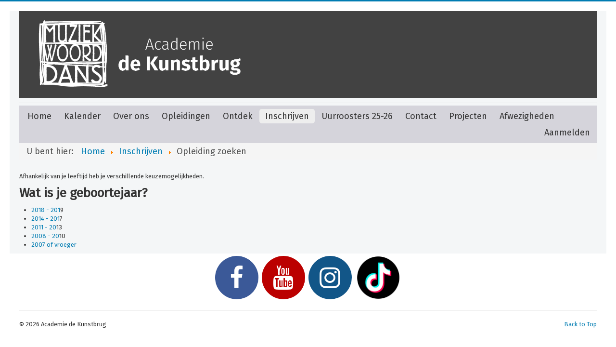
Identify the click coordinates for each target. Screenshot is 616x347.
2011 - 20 (43, 227)
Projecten (468, 116)
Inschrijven (287, 116)
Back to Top (580, 324)
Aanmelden (567, 132)
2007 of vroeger (54, 244)
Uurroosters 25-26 (357, 116)
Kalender (82, 116)
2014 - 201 (45, 218)
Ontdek (238, 116)
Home (39, 116)
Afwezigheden (527, 116)
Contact (420, 116)
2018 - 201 (45, 210)
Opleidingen (186, 116)
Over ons (131, 116)
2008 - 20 (45, 236)
